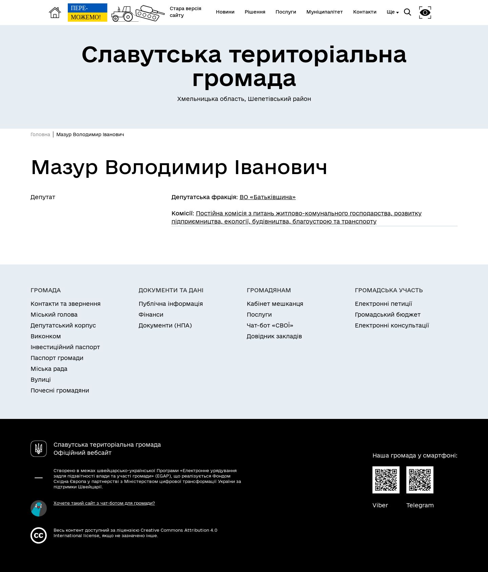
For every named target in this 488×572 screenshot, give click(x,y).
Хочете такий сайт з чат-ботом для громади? (104, 503)
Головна (40, 134)
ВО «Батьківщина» (268, 197)
